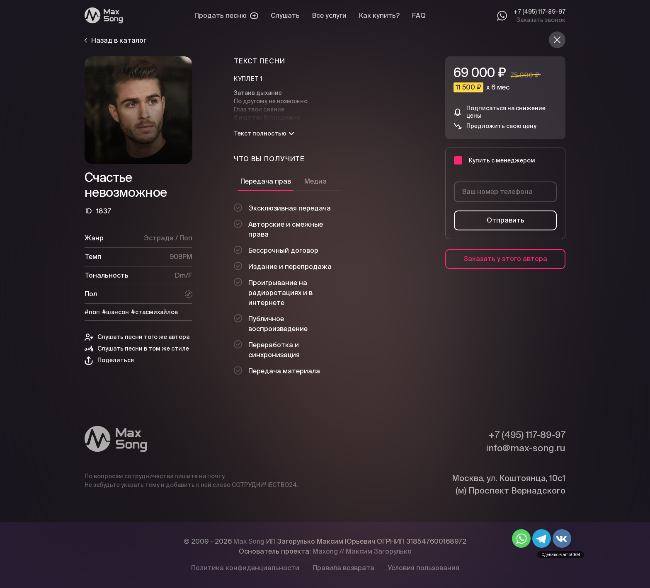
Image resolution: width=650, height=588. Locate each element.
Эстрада (159, 238)
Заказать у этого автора (505, 259)
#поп (92, 312)
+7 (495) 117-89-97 (539, 11)
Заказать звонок (541, 20)
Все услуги (329, 15)
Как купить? (379, 15)
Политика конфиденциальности (245, 568)
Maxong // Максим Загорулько (362, 551)
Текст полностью (264, 133)
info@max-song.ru (525, 447)
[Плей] (138, 110)
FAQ (419, 15)
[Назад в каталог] (557, 39)
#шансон (115, 312)
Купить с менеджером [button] (494, 160)
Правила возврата (343, 568)
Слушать (285, 15)
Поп (185, 238)
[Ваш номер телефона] (505, 191)
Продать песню (226, 15)
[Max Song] (104, 15)
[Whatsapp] (502, 16)
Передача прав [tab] (265, 181)
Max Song (248, 541)
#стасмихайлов (154, 312)
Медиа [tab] (315, 181)
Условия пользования (423, 568)
